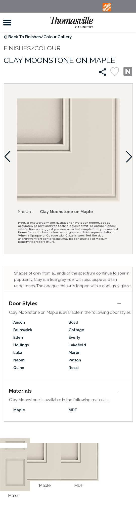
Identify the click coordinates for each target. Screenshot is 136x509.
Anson (19, 322)
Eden (18, 337)
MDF (73, 410)
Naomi (19, 360)
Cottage (76, 330)
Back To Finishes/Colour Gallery (40, 37)
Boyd (73, 322)
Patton (75, 360)
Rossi (74, 367)
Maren (74, 352)
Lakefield (77, 345)
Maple (19, 410)
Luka (17, 352)
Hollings (21, 345)
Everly (74, 337)
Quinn (18, 367)
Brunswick (22, 330)
